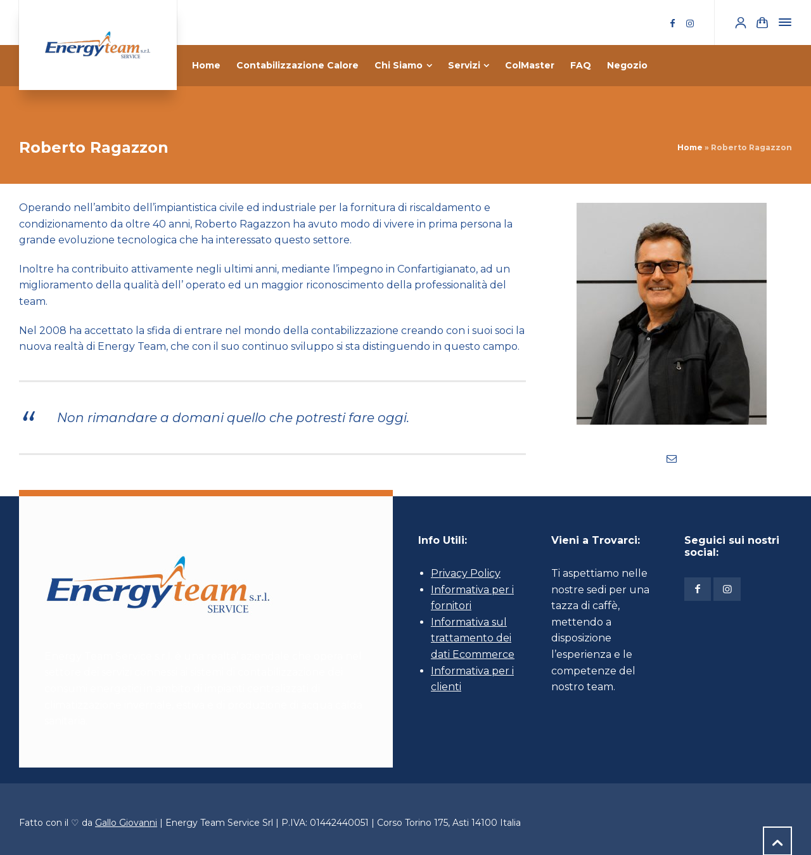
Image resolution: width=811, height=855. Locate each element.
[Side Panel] (782, 22)
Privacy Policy (466, 573)
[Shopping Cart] (762, 22)
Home (690, 147)
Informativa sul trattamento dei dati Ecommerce (472, 638)
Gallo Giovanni (126, 822)
